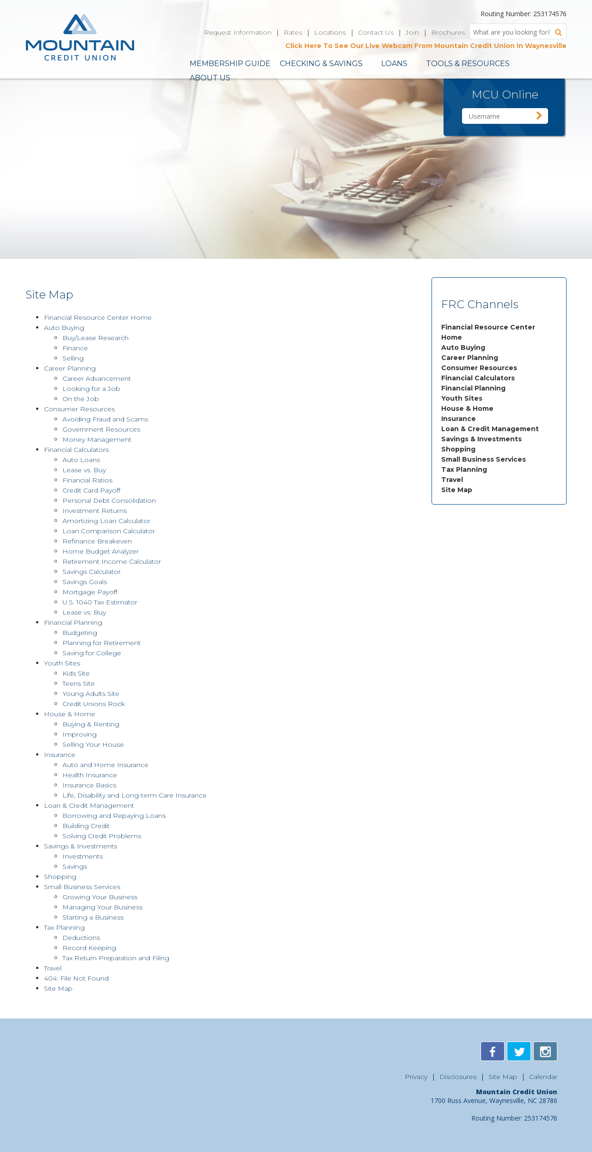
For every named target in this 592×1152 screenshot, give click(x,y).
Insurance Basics (89, 785)
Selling (73, 358)
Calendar (543, 1077)
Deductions (81, 937)
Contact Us (376, 32)
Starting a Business (92, 917)
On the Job (80, 399)
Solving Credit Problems (101, 836)
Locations (330, 32)
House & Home (467, 408)
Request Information (237, 32)
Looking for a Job (91, 388)
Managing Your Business (102, 907)
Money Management (96, 439)
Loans (394, 63)
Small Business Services (483, 459)
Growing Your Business (99, 897)
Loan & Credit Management (490, 429)
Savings (74, 866)
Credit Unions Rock (93, 704)
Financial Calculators (478, 378)
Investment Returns (94, 510)
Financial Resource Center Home (98, 317)
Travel (452, 479)
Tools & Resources (468, 63)
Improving (79, 734)
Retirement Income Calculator (111, 561)
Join (412, 32)
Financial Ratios (87, 480)
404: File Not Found (76, 978)
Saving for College (91, 653)
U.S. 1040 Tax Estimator (99, 602)
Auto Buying (463, 347)
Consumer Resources (479, 368)
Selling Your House (93, 744)
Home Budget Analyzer (100, 551)
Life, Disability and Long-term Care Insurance (134, 795)
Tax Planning (464, 469)
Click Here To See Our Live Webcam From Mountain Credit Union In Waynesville (426, 46)
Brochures (448, 32)
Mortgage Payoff (89, 592)
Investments (82, 856)
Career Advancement (96, 378)
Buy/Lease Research (95, 338)
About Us (210, 77)
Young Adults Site (90, 693)
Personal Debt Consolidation (109, 500)
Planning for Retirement (101, 643)
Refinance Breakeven (97, 541)
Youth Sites (461, 398)
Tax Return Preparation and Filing (115, 958)
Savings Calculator (91, 571)
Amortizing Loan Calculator (106, 521)
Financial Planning (473, 388)
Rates (293, 32)
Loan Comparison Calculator (108, 531)
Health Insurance (89, 775)
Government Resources (101, 429)
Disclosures (457, 1077)
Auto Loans (81, 460)
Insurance (458, 418)
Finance (75, 348)
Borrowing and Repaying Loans (114, 815)
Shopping (458, 449)
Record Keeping (89, 948)
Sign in (539, 116)
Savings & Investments (481, 439)
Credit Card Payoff (91, 490)
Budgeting (79, 632)
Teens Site (78, 683)
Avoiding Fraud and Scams (105, 419)
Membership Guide (230, 63)
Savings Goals (84, 582)
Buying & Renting (90, 724)
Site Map (456, 490)
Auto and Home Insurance (105, 765)
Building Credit (86, 826)
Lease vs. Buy (84, 470)
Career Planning (469, 358)
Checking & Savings (321, 63)
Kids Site (76, 673)
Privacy (416, 1077)
